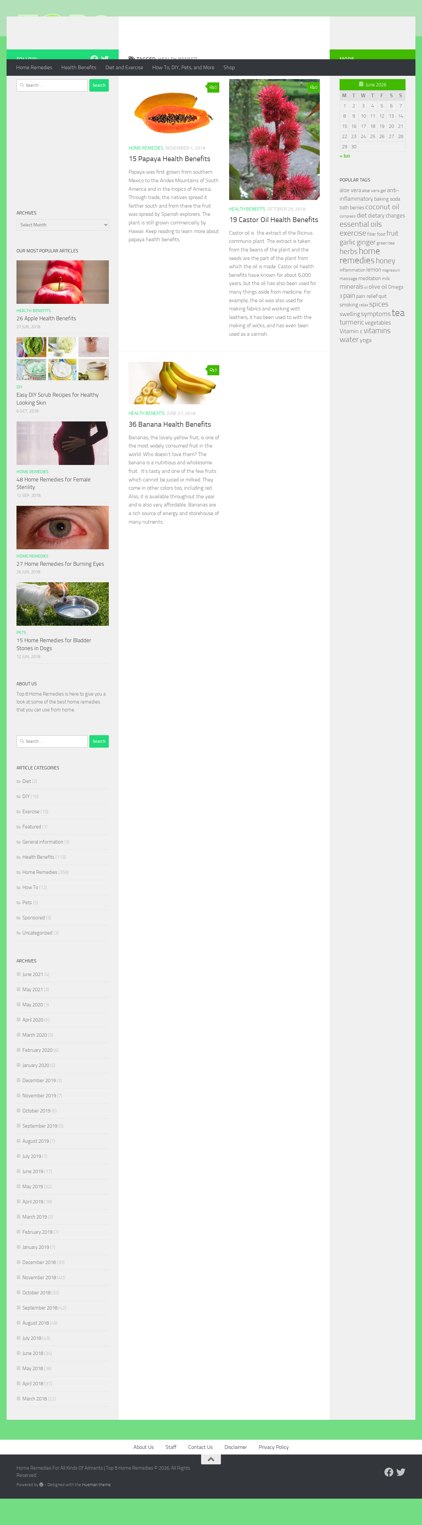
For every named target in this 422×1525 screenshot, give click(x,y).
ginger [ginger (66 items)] (366, 268)
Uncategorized (37, 959)
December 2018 (39, 1289)
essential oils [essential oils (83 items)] (361, 250)
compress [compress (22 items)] (348, 242)
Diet (26, 808)
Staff (171, 1473)
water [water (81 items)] (349, 365)
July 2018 (31, 1364)
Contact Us (200, 1473)
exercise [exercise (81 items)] (353, 259)
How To (30, 914)
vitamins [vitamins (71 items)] (377, 357)
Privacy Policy (274, 1473)
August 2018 (35, 1349)
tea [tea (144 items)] (398, 339)
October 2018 (36, 1319)
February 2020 (37, 1076)
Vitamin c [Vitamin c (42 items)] (351, 357)
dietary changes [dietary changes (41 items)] (386, 242)
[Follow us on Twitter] (105, 85)
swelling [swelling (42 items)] (350, 340)
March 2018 (34, 1425)
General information (42, 868)
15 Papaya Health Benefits (169, 185)
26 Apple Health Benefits (46, 344)
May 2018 (32, 1395)
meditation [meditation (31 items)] (369, 305)
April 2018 (32, 1410)
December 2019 (39, 1107)
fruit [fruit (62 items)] (392, 259)
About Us (144, 1473)
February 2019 (37, 1258)
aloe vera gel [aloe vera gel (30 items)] (374, 217)
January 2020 (35, 1092)
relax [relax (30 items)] (363, 331)
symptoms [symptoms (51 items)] (376, 340)
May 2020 (32, 1031)
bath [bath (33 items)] (344, 234)
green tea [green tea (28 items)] (386, 269)
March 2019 (34, 1243)
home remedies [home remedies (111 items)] (360, 282)
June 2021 (32, 1001)
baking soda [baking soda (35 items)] (387, 225)
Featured (31, 853)
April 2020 (32, 1046)
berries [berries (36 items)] (357, 234)
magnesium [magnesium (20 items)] (391, 297)
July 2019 (31, 1183)
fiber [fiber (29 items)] (371, 260)
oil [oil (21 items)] (366, 314)
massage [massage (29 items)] (348, 305)
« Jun (345, 182)
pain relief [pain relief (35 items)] (366, 322)
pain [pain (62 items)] (349, 322)
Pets (21, 658)
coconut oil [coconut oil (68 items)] (382, 233)
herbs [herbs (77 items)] (349, 277)
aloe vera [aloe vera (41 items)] (350, 216)
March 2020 (34, 1061)
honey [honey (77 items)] (385, 287)
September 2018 (39, 1334)
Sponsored (33, 944)
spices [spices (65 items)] (378, 330)
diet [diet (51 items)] (362, 241)
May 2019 (32, 1213)
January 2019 (35, 1274)
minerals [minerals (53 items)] (351, 313)
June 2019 (32, 1198)
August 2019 (35, 1167)
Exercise (31, 838)
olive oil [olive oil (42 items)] (378, 313)
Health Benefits (78, 67)
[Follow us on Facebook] (94, 85)
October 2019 (36, 1137)
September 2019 (39, 1152)
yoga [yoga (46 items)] (366, 366)
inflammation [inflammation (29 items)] (352, 296)
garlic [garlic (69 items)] (348, 268)
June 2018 (32, 1380)
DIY (19, 413)
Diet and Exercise (124, 67)
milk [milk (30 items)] (386, 305)
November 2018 (39, 1304)
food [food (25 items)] (381, 260)
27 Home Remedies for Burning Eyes (60, 590)
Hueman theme (96, 1511)
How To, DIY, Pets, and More (183, 67)
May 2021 (32, 1016)
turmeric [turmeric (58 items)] (352, 349)
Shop (229, 67)
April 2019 (32, 1228)
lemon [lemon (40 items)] (373, 296)
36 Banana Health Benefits (170, 450)
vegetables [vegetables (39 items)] (378, 349)
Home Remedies (34, 67)
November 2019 (39, 1122)
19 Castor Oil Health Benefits (273, 246)
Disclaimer (236, 1473)
